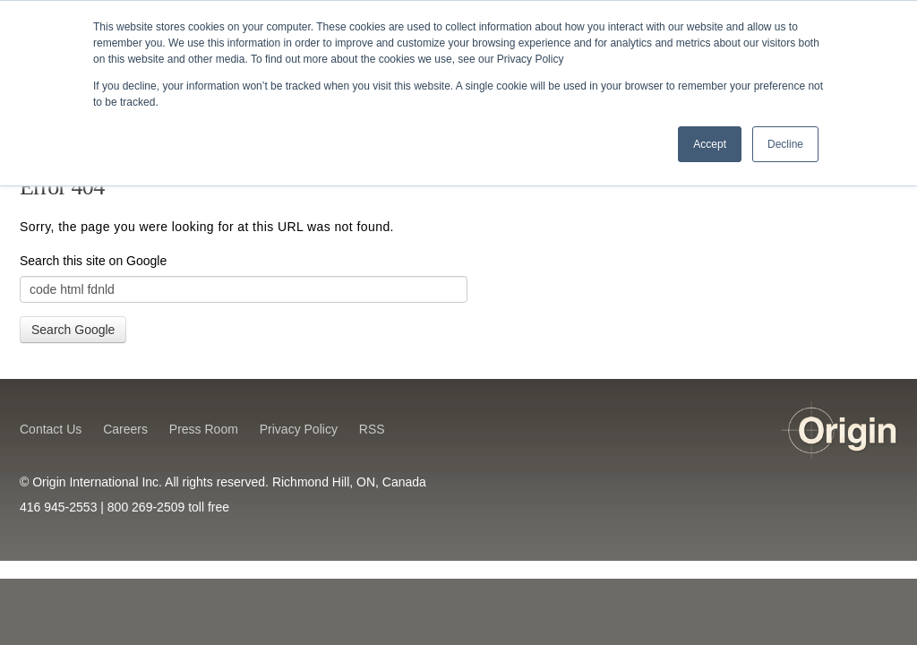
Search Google (73, 329)
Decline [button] (785, 144)
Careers (125, 429)
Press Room (203, 429)
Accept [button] (709, 144)
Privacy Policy (299, 429)
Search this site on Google (93, 261)
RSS (372, 429)
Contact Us (50, 429)
